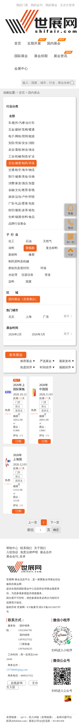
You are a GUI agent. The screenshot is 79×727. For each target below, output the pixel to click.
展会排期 (41, 56)
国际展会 (21, 56)
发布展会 (16, 355)
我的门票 (22, 5)
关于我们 (40, 548)
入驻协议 (12, 552)
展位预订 (17, 407)
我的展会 (51, 5)
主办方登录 (67, 5)
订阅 (18, 441)
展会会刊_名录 (15, 556)
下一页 (54, 522)
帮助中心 (12, 548)
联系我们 (26, 548)
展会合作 (46, 552)
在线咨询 (17, 683)
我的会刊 (37, 5)
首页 (17, 43)
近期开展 (34, 43)
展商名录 (19, 411)
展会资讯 (60, 56)
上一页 (32, 522)
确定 (56, 529)
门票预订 (17, 402)
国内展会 (53, 43)
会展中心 (21, 68)
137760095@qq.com (17, 669)
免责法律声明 (29, 552)
